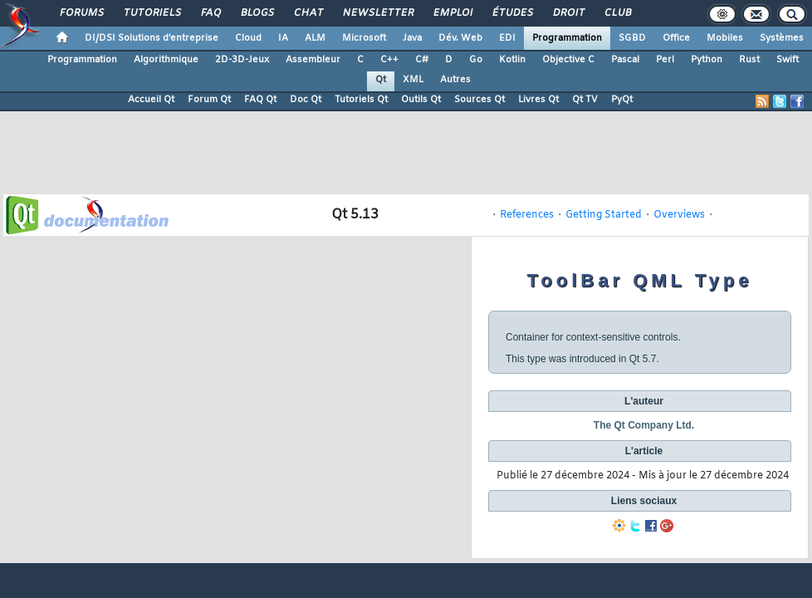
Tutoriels (151, 13)
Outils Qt (421, 99)
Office (676, 38)
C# (421, 60)
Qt (380, 80)
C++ (389, 60)
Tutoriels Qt (361, 99)
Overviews (679, 215)
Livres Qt (538, 99)
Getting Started (603, 215)
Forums (81, 13)
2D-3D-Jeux (242, 60)
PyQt (622, 99)
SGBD (632, 38)
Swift (787, 60)
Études (512, 13)
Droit (567, 13)
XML (413, 80)
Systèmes (782, 38)
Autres (455, 80)
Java (412, 38)
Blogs (256, 13)
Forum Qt (209, 99)
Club (617, 13)
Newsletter (377, 13)
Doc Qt (305, 99)
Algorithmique (166, 60)
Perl (665, 60)
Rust (749, 60)
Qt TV (585, 99)
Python (706, 60)
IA (283, 38)
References (527, 215)
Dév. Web (460, 38)
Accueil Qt (151, 99)
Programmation (567, 38)
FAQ (210, 13)
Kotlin (512, 60)
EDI (507, 38)
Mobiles (725, 38)
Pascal (625, 60)
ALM (315, 38)
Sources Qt (479, 99)
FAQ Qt (260, 99)
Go (475, 60)
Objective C (568, 60)
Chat (307, 13)
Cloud (248, 38)
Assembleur (313, 60)
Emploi (452, 13)
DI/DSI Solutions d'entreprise (151, 38)
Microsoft (364, 38)
